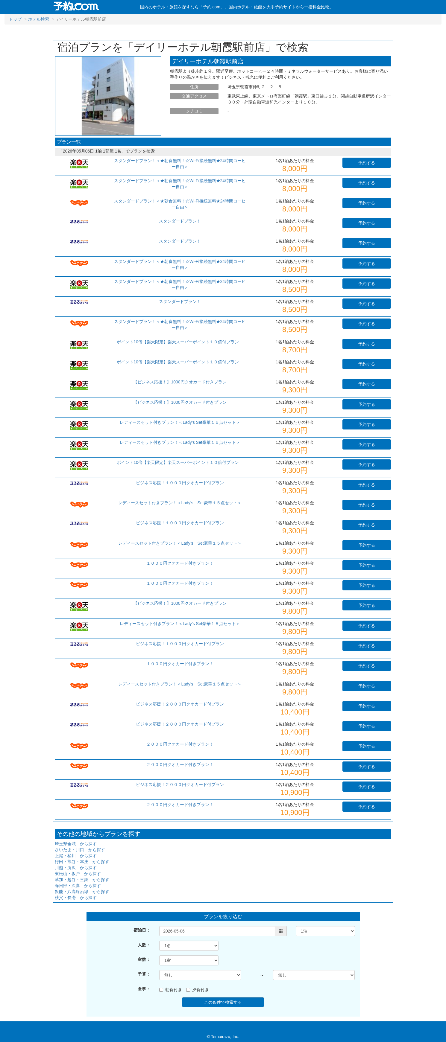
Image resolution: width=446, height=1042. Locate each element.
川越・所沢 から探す (76, 867)
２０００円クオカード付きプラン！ (179, 744)
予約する (366, 162)
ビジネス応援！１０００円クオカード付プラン (180, 482)
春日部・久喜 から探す (78, 885)
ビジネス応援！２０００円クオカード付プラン (180, 704)
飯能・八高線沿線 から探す (82, 891)
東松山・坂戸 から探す (78, 873)
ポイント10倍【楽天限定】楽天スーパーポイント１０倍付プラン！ (180, 341)
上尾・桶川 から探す (76, 855)
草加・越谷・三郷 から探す (82, 879)
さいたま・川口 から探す (80, 849)
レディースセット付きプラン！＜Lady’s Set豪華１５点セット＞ (180, 422)
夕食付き (197, 989)
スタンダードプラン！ (180, 221)
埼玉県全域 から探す (76, 843)
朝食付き (170, 989)
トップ (15, 19)
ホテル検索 (38, 19)
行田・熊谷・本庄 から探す (82, 861)
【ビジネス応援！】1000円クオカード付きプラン (179, 382)
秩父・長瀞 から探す (76, 897)
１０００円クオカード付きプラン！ (179, 563)
